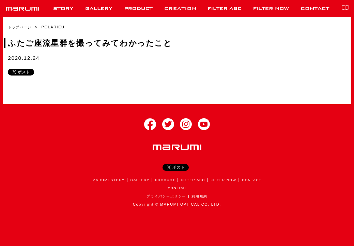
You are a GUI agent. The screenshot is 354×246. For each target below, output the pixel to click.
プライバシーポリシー (165, 196)
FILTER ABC (194, 180)
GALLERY (137, 180)
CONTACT (257, 180)
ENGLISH (177, 188)
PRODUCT (164, 180)
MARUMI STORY (103, 180)
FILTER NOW (227, 180)
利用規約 (201, 196)
